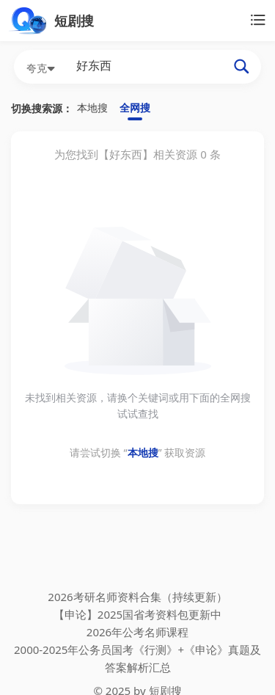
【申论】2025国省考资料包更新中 (137, 614)
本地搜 (92, 107)
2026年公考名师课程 (137, 632)
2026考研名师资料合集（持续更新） (137, 596)
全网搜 (135, 107)
